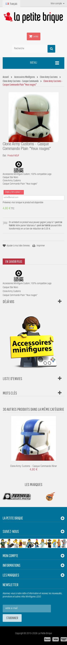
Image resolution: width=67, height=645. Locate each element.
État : (5, 156)
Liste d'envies (12, 378)
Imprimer (41, 246)
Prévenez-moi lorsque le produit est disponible (23, 202)
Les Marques (33, 484)
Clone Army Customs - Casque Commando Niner (33, 466)
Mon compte (10, 555)
